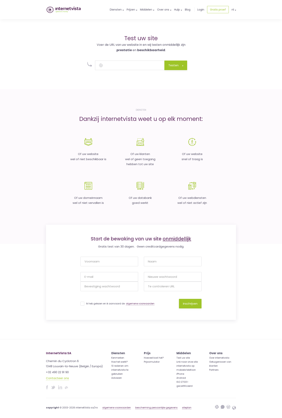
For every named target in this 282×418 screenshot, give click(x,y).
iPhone (180, 373)
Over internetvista (219, 357)
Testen (175, 65)
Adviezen (116, 377)
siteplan (186, 407)
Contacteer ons (57, 378)
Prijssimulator (152, 361)
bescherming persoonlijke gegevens (156, 407)
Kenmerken (117, 357)
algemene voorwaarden (140, 303)
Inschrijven (190, 304)
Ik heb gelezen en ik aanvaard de (120, 303)
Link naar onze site (187, 361)
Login (200, 9)
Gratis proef (218, 9)
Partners (214, 369)
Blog (187, 9)
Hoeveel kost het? (154, 357)
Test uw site (183, 357)
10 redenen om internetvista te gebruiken (119, 369)
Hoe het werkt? (119, 361)
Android (181, 377)
